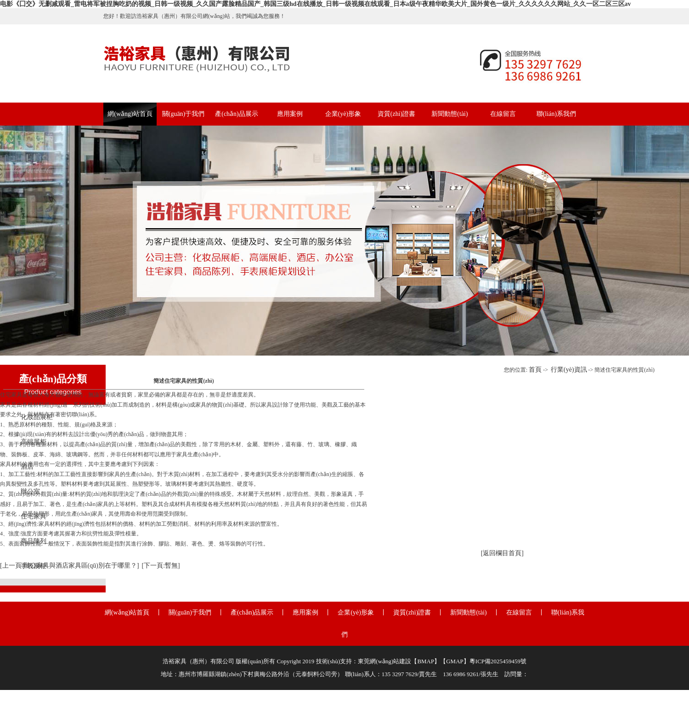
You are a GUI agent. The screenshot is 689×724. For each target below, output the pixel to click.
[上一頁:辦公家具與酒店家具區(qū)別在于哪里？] (69, 565)
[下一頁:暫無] (161, 565)
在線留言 (503, 113)
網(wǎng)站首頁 (129, 113)
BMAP (425, 661)
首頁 (535, 369)
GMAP (454, 661)
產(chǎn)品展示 (236, 113)
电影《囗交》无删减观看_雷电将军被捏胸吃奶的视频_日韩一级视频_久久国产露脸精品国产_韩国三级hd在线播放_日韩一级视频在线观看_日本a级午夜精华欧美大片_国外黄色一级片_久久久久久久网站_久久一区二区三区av (315, 3)
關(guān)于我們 (183, 113)
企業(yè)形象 (343, 113)
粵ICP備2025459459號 (497, 661)
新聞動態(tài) (449, 113)
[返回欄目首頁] (502, 553)
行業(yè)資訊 (569, 369)
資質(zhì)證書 (396, 113)
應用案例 (290, 113)
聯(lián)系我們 (556, 113)
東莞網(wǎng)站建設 (384, 661)
